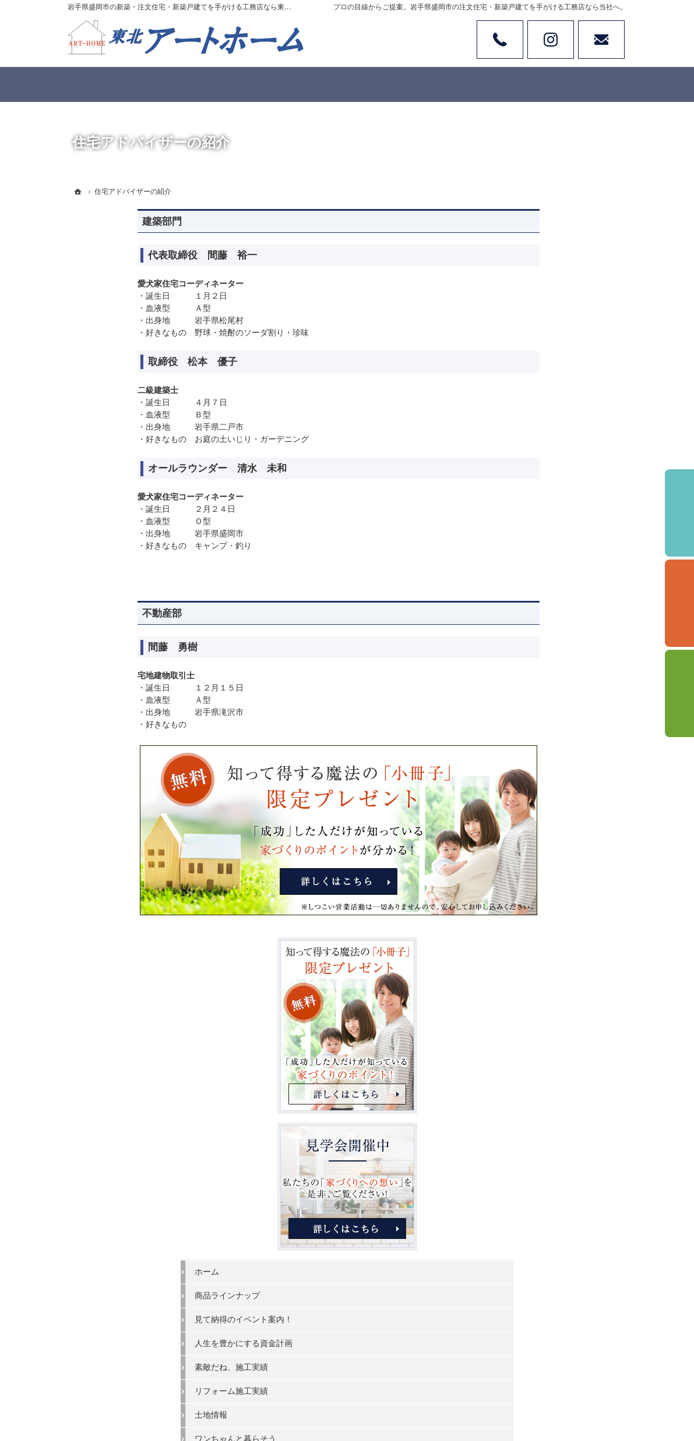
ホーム (513, 543)
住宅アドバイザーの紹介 (546, 968)
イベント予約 (679, 513)
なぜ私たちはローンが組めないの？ (558, 869)
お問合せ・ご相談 (533, 1016)
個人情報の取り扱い (538, 1064)
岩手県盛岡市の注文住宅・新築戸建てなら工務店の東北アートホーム (403, 1389)
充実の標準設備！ (533, 781)
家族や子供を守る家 (538, 897)
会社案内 (517, 921)
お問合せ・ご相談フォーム (557, 1344)
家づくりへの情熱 (533, 945)
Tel (500, 39)
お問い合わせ (601, 39)
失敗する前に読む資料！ (546, 992)
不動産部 (92, 613)
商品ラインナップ (533, 567)
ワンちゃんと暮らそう (542, 710)
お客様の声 (521, 734)
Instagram (550, 39)
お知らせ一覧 (525, 1040)
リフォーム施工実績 (538, 662)
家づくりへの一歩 (533, 805)
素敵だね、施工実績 (538, 638)
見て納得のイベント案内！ (550, 591)
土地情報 (517, 686)
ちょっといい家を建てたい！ (554, 758)
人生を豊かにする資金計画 (550, 614)
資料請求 (679, 693)
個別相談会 (679, 603)
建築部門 (92, 221)
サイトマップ (525, 1088)
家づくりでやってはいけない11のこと (559, 834)
